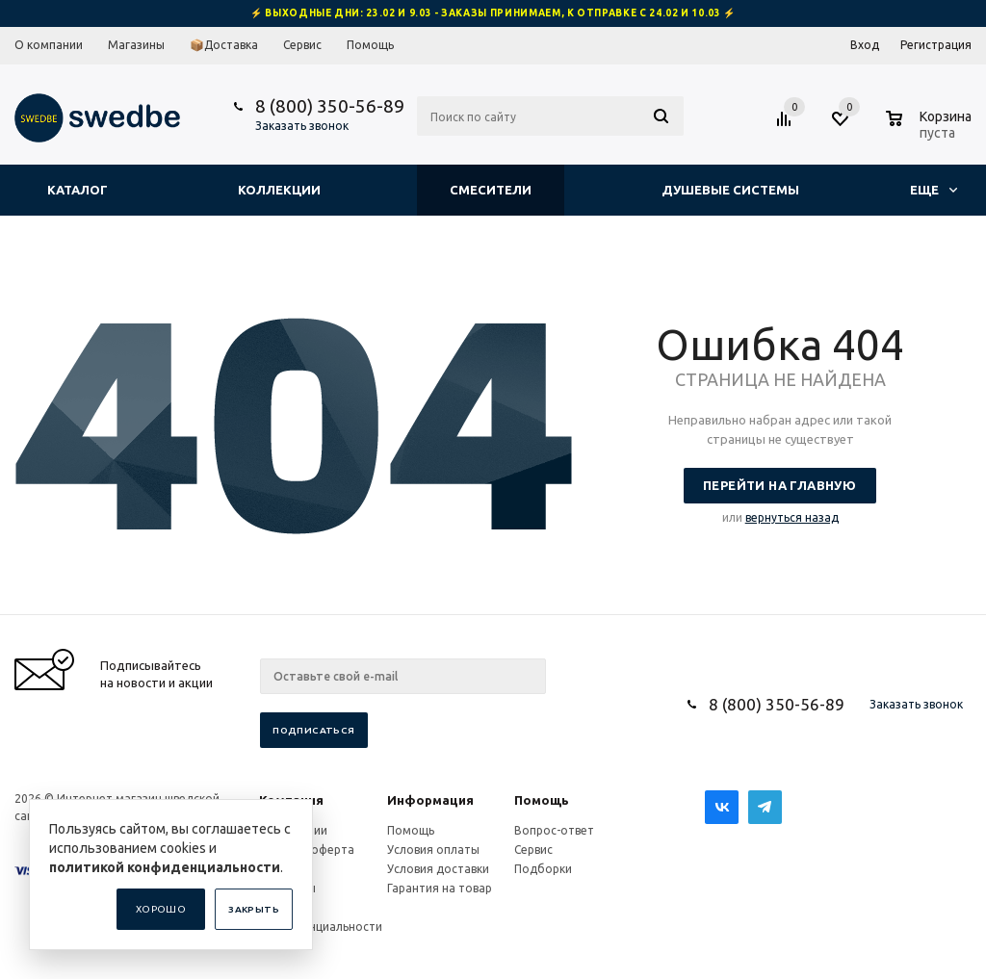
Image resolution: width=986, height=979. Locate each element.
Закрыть (253, 909)
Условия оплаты (433, 849)
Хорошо (161, 909)
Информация (430, 800)
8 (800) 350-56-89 (329, 105)
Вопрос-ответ (554, 830)
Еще (933, 189)
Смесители (491, 189)
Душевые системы (730, 189)
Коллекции (279, 189)
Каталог (77, 189)
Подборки (543, 869)
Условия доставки (438, 869)
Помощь (541, 800)
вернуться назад (792, 517)
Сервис (533, 849)
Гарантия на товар (439, 888)
